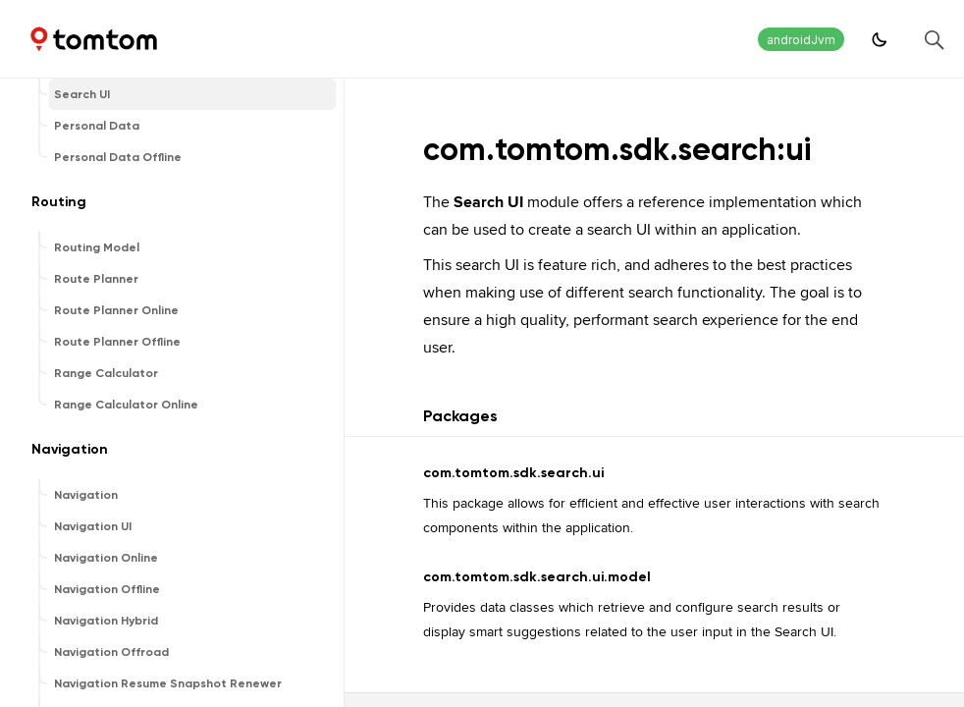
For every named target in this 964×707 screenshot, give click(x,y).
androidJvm (801, 39)
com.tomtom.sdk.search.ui (513, 472)
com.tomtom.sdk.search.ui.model (537, 577)
